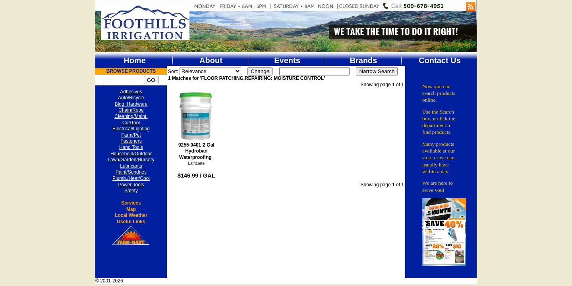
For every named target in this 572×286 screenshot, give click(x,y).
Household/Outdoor (131, 154)
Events (287, 60)
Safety (131, 190)
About (210, 60)
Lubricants (131, 166)
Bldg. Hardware (131, 104)
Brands (363, 60)
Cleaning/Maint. (130, 116)
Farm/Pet (131, 135)
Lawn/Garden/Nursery (131, 159)
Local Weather (131, 215)
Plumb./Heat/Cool (131, 178)
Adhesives (131, 92)
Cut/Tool (131, 123)
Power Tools (131, 184)
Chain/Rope (130, 110)
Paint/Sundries (131, 172)
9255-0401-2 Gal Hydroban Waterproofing (196, 125)
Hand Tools (131, 147)
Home (135, 60)
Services (131, 203)
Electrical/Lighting (131, 128)
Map (131, 209)
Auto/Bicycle (131, 97)
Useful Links (131, 221)
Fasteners (130, 141)
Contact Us (440, 60)
